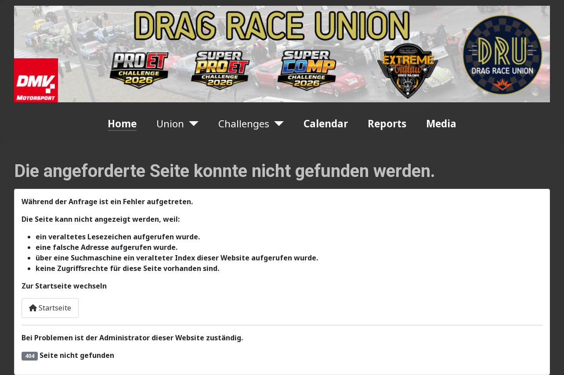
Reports (387, 123)
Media (441, 123)
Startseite (50, 308)
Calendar (326, 123)
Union (170, 123)
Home (122, 123)
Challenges (243, 123)
